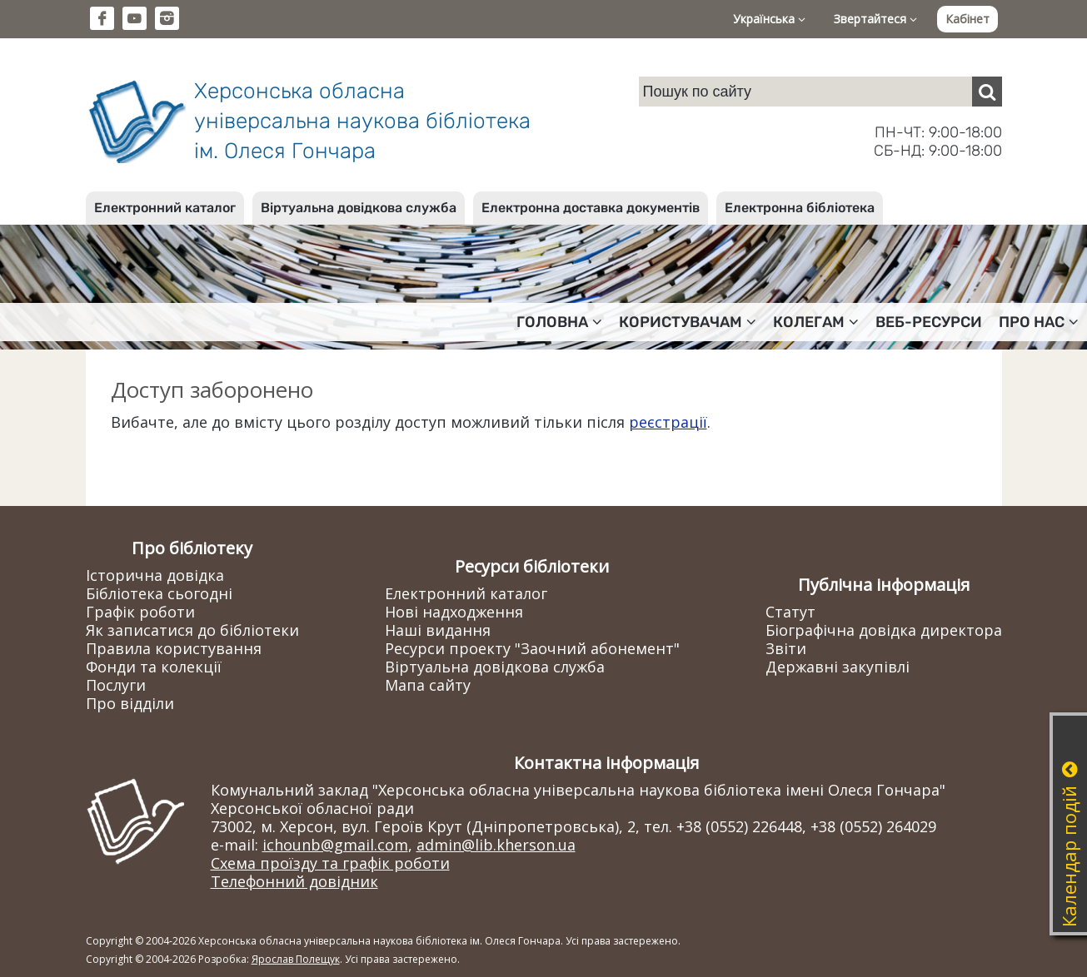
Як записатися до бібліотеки (192, 630)
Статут (790, 612)
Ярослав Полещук (296, 959)
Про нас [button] (1039, 322)
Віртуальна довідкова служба (358, 208)
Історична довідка (155, 575)
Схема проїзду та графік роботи (330, 863)
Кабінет (967, 19)
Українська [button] (769, 19)
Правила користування (174, 648)
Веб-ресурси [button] (928, 322)
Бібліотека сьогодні (159, 593)
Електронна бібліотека (800, 208)
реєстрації (668, 422)
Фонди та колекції (154, 667)
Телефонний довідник (294, 881)
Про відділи (130, 703)
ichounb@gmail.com (335, 845)
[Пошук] (987, 92)
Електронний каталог (165, 208)
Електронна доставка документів (590, 208)
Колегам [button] (816, 322)
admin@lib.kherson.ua (496, 845)
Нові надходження (454, 612)
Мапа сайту (428, 685)
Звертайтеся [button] (875, 19)
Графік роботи (140, 612)
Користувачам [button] (687, 322)
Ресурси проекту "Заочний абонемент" (532, 648)
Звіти (785, 648)
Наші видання (438, 630)
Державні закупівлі (837, 667)
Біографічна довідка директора (883, 630)
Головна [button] (559, 322)
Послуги (116, 685)
